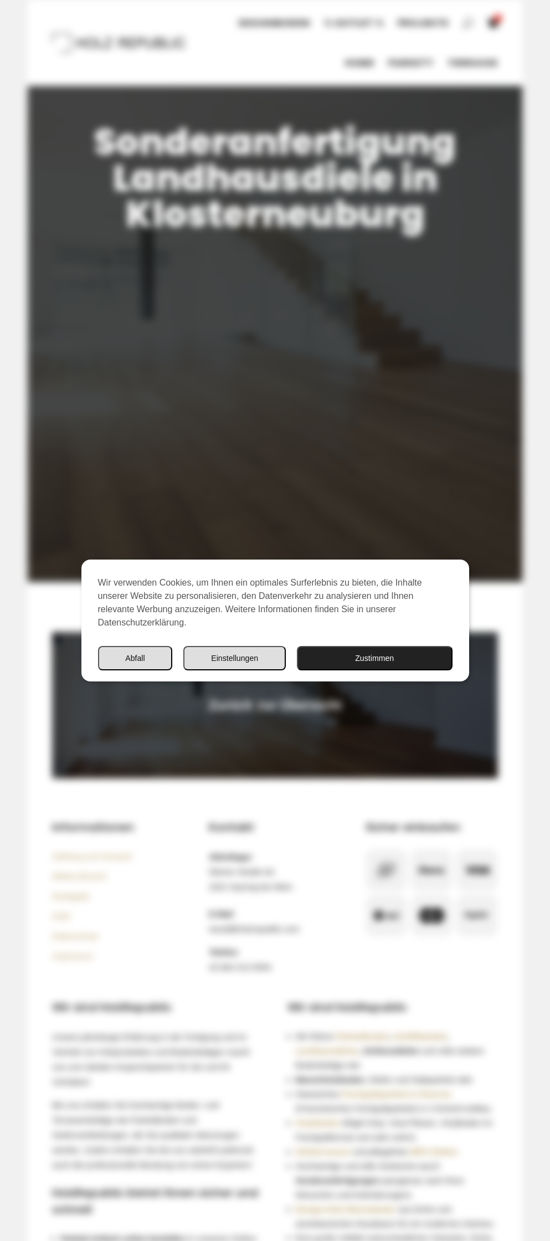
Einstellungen (236, 658)
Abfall (135, 658)
